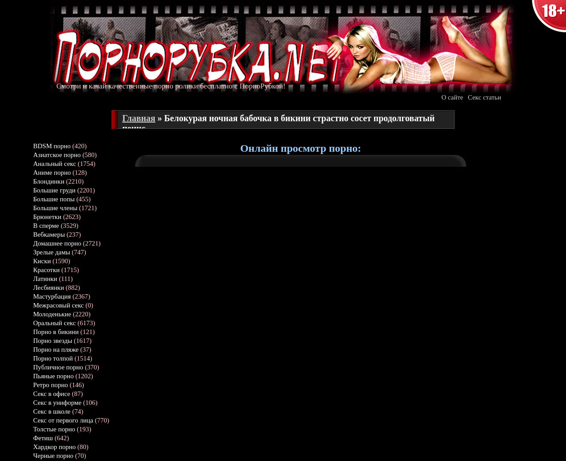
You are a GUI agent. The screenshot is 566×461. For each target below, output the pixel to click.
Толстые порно (54, 429)
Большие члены (55, 207)
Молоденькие (52, 314)
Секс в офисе (51, 393)
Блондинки (48, 181)
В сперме (46, 225)
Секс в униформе (57, 402)
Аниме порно (52, 172)
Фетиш (43, 438)
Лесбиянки (48, 287)
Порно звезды (52, 340)
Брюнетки (47, 216)
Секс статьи (484, 97)
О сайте (452, 97)
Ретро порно (50, 384)
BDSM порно (52, 146)
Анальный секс (54, 163)
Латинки (45, 278)
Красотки (46, 269)
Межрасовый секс (58, 305)
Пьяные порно (53, 376)
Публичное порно (58, 367)
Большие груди (54, 190)
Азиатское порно (57, 154)
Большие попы (54, 199)
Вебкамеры (49, 234)
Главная (139, 118)
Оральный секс (54, 323)
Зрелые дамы (51, 252)
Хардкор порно (54, 446)
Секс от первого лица (63, 420)
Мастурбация (52, 296)
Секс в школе (52, 411)
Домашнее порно (57, 243)
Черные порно (53, 455)
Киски (42, 261)
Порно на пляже (56, 349)
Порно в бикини (56, 331)
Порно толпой (53, 358)
